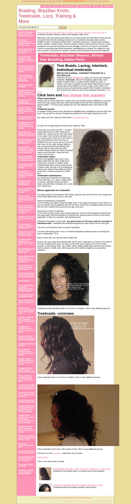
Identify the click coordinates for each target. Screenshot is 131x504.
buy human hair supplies (84, 95)
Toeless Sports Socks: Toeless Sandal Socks (27, 401)
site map (96, 6)
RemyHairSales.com (81, 117)
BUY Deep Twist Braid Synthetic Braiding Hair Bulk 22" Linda (27, 438)
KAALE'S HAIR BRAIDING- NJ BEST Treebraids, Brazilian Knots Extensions (74, 32)
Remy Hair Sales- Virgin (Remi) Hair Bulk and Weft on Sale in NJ (27, 134)
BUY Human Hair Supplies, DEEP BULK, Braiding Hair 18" (27, 226)
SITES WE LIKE (24, 281)
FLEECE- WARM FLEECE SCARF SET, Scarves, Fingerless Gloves (26, 361)
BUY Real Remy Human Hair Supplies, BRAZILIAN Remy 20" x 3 (26, 199)
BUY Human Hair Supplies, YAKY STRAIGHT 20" (25, 183)
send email (83, 6)
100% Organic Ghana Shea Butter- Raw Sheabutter (26, 51)
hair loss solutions (102, 1)
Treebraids (26, 1)
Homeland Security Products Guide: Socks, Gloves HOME (26, 370)
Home (39, 32)
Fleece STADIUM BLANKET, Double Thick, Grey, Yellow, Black (26, 378)
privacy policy (69, 6)
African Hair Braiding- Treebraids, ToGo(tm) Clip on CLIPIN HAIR (26, 275)
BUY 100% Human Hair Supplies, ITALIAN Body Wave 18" (27, 141)
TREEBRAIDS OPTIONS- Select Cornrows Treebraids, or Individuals (81, 469)
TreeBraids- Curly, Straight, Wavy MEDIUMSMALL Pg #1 (27, 102)
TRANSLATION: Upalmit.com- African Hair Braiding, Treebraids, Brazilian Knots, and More (26, 419)
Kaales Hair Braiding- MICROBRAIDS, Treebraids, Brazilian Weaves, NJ (26, 259)
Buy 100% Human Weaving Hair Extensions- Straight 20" (26, 242)
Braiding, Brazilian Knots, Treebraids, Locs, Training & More (47, 16)
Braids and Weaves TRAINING (26, 86)
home (45, 6)
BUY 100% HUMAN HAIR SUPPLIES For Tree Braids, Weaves (26, 158)
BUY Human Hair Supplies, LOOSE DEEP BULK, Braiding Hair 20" (26, 59)
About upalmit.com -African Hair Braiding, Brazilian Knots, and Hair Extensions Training (26, 209)
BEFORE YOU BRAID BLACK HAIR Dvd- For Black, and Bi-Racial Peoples (27, 68)
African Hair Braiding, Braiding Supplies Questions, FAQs (77, 485)
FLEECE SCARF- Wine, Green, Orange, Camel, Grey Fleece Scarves (27, 387)
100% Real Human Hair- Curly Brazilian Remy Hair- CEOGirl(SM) (26, 78)
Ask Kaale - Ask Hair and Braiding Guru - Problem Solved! (26, 472)
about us (56, 6)
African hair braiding (54, 1)
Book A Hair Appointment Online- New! (26, 445)
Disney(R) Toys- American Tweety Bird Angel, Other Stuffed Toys (27, 310)
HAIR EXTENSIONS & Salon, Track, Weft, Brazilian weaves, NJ (26, 34)
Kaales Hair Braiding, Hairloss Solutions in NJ (26, 302)
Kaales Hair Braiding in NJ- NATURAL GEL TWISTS (27, 166)
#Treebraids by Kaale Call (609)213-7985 (26, 295)
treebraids (57, 453)
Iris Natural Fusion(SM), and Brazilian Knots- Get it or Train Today (27, 42)
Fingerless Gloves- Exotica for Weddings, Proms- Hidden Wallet (27, 338)
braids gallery (42, 457)
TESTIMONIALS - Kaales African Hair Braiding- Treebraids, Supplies (26, 174)
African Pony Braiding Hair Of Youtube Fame (27, 452)
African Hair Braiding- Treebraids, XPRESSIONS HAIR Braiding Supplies (26, 288)
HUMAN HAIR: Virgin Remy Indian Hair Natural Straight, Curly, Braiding (27, 93)
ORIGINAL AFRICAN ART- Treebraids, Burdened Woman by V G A (27, 320)
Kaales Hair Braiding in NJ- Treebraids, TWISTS (27, 190)
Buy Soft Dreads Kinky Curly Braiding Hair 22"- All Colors (27, 458)
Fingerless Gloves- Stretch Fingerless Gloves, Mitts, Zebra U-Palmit (27, 429)
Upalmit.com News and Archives (27, 344)
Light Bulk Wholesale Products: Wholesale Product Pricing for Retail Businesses (26, 408)
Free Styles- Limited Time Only (26, 465)
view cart (108, 6)
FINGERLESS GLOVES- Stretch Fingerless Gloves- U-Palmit (26, 329)
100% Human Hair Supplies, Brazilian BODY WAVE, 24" (25, 267)
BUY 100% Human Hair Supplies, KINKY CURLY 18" (27, 250)
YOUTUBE (90, 1)
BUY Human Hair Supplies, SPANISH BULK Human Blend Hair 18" (26, 110)
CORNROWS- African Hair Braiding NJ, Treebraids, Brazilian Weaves (26, 125)
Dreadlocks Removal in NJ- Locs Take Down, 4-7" (27, 218)
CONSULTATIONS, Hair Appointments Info (27, 118)
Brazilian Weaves (38, 1)
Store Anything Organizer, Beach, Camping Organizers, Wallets (26, 352)
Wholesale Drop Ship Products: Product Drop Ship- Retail (26, 233)
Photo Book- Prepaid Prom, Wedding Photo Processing (27, 394)
